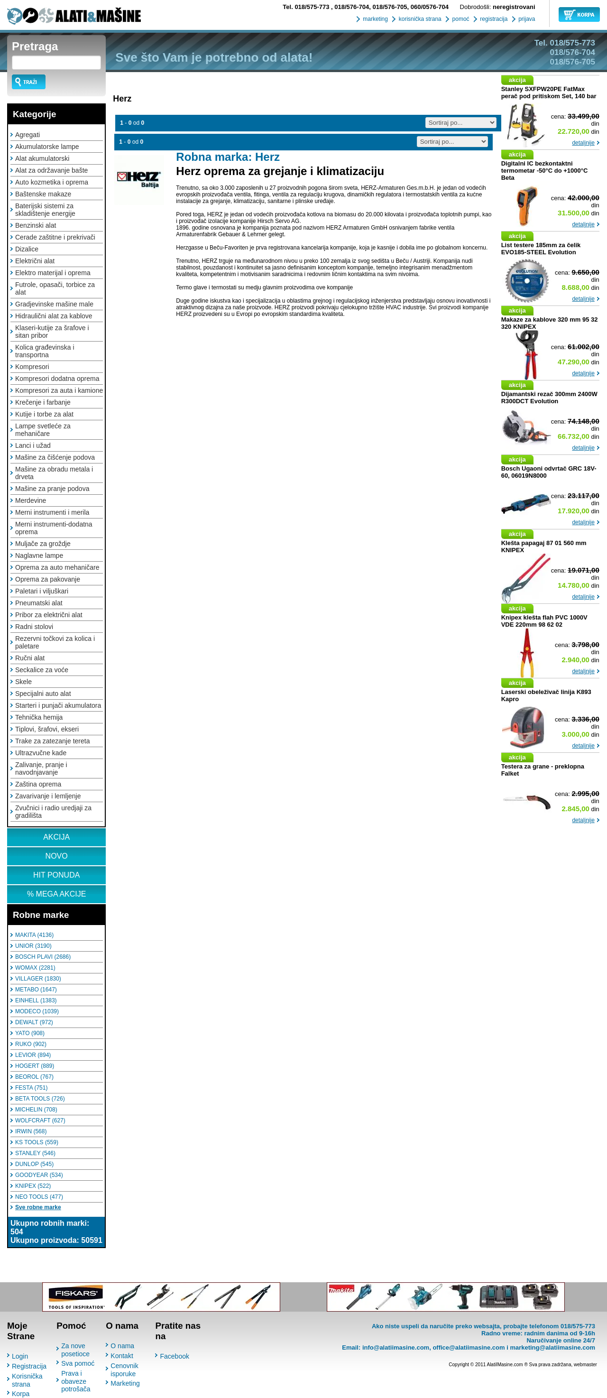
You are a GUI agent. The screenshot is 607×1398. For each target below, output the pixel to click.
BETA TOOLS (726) (40, 1098)
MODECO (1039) (37, 1011)
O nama (122, 1346)
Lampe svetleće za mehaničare (43, 429)
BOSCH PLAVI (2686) (43, 957)
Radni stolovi (34, 626)
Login (20, 1356)
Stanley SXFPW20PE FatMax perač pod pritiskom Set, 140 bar (549, 92)
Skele (23, 681)
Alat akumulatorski (42, 158)
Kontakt (121, 1356)
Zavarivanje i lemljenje (48, 796)
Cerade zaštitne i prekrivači (55, 237)
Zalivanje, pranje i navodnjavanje (41, 768)
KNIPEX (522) (33, 1186)
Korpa (20, 1394)
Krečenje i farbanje (43, 402)
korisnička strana (419, 19)
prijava (526, 19)
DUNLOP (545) (34, 1164)
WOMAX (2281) (35, 967)
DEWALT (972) (34, 1022)
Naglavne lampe (39, 555)
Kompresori (32, 366)
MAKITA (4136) (34, 935)
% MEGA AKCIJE (56, 894)
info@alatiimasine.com (395, 1347)
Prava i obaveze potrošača (75, 1381)
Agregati (27, 135)
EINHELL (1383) (36, 1000)
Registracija (29, 1366)
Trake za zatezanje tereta (52, 741)
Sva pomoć (77, 1363)
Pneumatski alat (39, 603)
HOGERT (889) (34, 1066)
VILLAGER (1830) (38, 978)
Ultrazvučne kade (40, 753)
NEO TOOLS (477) (39, 1197)
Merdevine (30, 500)
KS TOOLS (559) (36, 1142)
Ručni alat (30, 658)
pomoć (460, 19)
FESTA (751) (31, 1087)
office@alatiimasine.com (468, 1347)
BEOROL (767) (34, 1077)
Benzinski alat (35, 225)
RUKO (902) (30, 1044)
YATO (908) (30, 1033)
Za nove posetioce (75, 1350)
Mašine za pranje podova (52, 488)
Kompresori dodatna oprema (57, 378)
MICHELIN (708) (36, 1109)
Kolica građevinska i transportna (44, 351)
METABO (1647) (36, 989)
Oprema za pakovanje (47, 579)
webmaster (585, 1364)
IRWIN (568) (30, 1131)
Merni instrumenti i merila (52, 512)
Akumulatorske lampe (47, 146)
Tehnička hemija (39, 717)
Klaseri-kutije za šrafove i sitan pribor (52, 331)
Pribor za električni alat (49, 615)
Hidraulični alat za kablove (53, 316)
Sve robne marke (38, 1207)
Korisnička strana (27, 1380)
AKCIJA (56, 837)
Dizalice (26, 249)
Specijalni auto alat (43, 693)
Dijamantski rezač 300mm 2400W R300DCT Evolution (549, 397)
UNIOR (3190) (33, 946)
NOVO (57, 856)
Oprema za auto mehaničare (57, 567)
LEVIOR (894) (33, 1055)
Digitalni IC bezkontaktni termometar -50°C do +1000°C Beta (544, 170)
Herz (122, 98)
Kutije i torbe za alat (44, 414)
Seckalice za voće (41, 670)
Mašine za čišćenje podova (55, 457)
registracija (492, 19)
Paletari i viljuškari (41, 591)
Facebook (174, 1356)
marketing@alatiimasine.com (552, 1347)
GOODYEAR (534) (39, 1175)
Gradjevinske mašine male (54, 304)
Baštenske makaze (43, 194)
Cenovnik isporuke (124, 1370)
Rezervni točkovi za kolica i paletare (55, 642)
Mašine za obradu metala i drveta (54, 473)
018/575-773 (307, 6)
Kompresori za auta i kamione (59, 390)
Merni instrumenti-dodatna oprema (53, 528)
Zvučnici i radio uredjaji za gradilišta (53, 811)
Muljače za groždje (43, 543)
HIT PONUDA (56, 875)
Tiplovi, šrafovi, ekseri (47, 729)
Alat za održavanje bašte (51, 170)
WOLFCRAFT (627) (40, 1120)
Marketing (124, 1383)
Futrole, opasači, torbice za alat (55, 288)
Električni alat (35, 261)
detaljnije (583, 142)
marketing (374, 19)
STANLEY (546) (35, 1153)
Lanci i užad (33, 445)
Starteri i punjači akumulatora (58, 705)
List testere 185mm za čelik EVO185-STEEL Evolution (541, 248)
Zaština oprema (38, 784)
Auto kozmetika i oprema (51, 182)
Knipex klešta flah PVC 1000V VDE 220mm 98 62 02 (544, 621)
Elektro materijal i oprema (53, 273)
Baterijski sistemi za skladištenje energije (45, 209)
